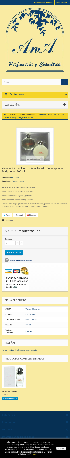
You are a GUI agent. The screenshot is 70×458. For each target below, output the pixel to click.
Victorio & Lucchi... (10, 391)
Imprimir (9, 221)
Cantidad (8, 239)
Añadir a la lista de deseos (20, 260)
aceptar (61, 448)
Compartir (18, 215)
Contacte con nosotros (43, 2)
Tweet (7, 215)
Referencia (6, 177)
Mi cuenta (8, 429)
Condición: (6, 181)
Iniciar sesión (61, 2)
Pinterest (31, 215)
